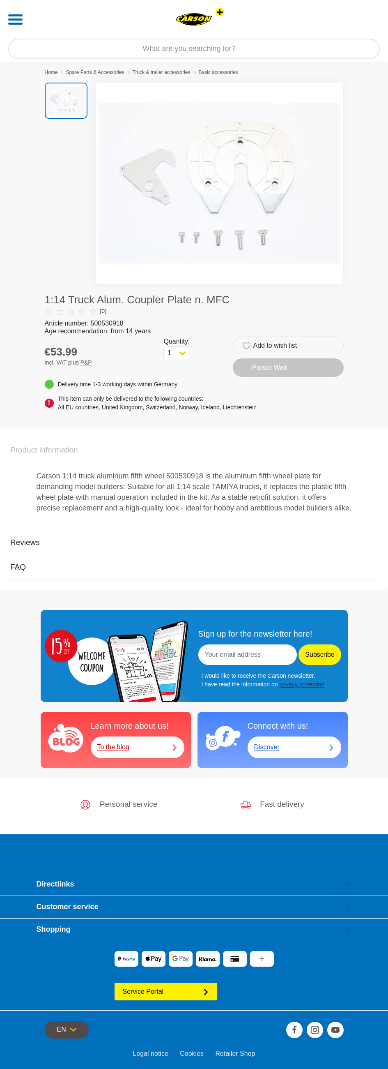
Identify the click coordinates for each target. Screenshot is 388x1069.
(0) (76, 311)
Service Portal (166, 991)
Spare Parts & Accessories (95, 72)
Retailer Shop (235, 1053)
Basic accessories (218, 72)
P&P (86, 362)
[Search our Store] (194, 49)
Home (51, 72)
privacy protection (301, 684)
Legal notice (150, 1053)
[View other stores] (220, 12)
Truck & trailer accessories (162, 72)
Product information (44, 450)
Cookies (192, 1053)
